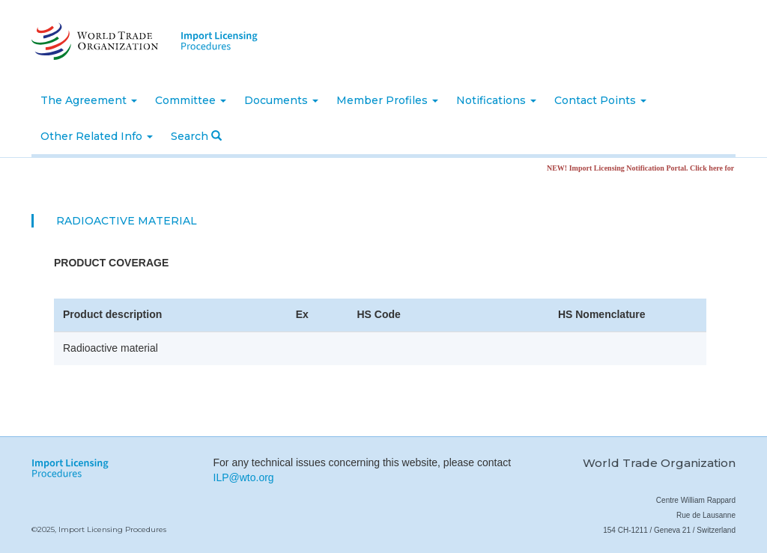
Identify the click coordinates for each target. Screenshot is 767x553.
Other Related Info (96, 136)
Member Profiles (387, 100)
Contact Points (600, 100)
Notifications (496, 100)
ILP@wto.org (243, 477)
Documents (281, 100)
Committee (190, 100)
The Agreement (88, 100)
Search (196, 136)
